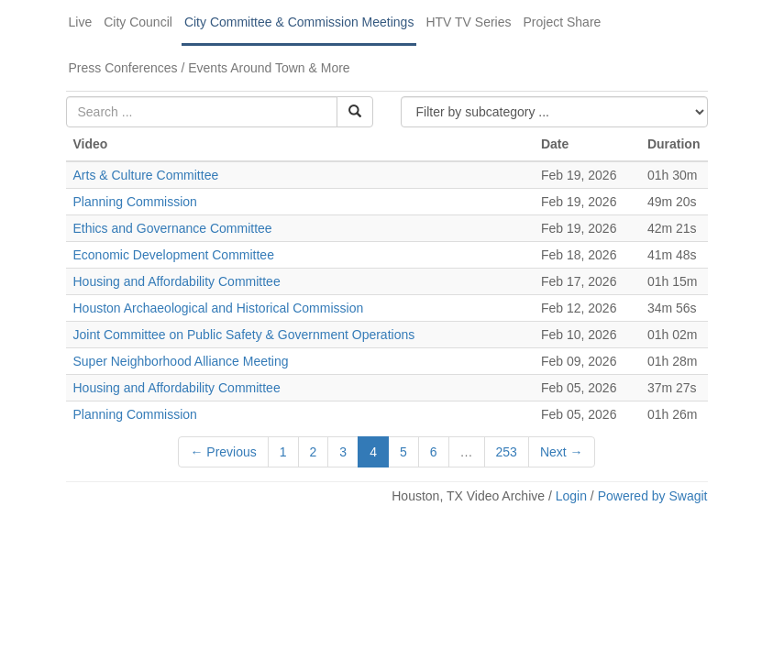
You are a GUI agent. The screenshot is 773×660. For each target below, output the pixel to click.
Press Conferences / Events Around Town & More (209, 67)
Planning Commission (135, 201)
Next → (561, 452)
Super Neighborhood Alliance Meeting (181, 361)
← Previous (223, 452)
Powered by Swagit (653, 496)
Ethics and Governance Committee (172, 228)
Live (81, 22)
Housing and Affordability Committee (177, 281)
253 (506, 452)
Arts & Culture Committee (146, 175)
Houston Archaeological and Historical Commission (218, 308)
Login (571, 496)
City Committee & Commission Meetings (299, 22)
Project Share (563, 22)
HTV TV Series (468, 22)
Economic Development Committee (173, 255)
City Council (138, 22)
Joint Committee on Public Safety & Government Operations (244, 334)
